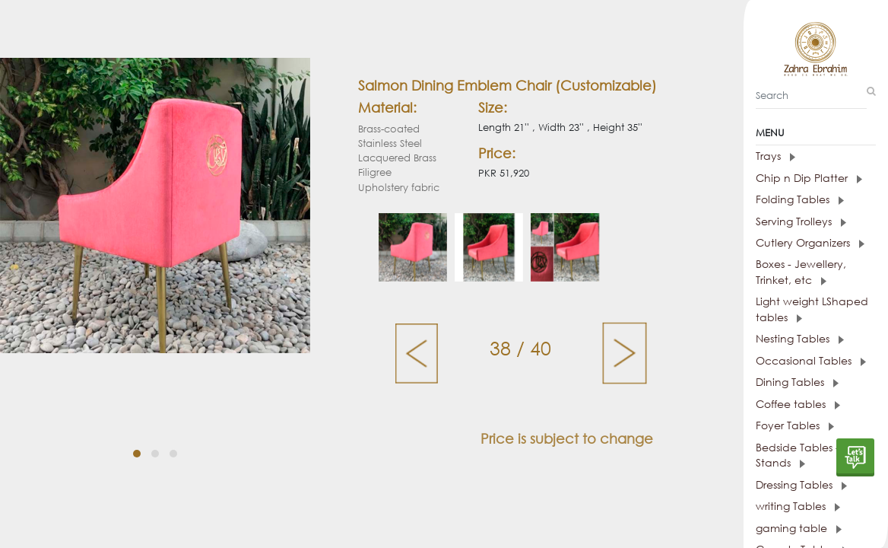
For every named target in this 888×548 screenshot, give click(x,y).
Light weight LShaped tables (808, 311)
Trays (760, 164)
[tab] (808, 164)
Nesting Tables (782, 339)
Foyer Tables (777, 423)
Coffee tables (780, 403)
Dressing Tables (784, 480)
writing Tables (780, 501)
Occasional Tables (792, 361)
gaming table (781, 522)
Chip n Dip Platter (791, 184)
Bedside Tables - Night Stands (793, 452)
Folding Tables (782, 205)
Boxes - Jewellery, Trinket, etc (800, 276)
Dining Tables (780, 381)
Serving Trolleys (783, 226)
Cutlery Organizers (792, 247)
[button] (137, 453)
